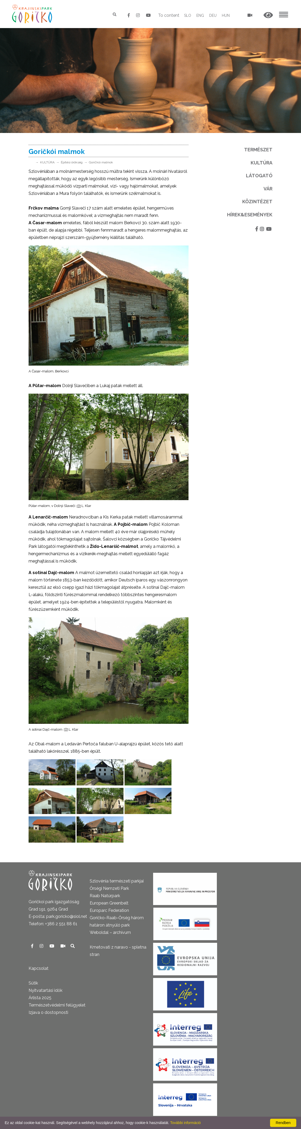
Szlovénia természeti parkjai (117, 881)
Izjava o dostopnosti (48, 1012)
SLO (187, 15)
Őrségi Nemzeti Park (109, 888)
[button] (268, 15)
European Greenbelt (109, 903)
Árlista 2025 (40, 997)
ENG (200, 15)
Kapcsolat (39, 968)
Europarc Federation (109, 910)
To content (168, 15)
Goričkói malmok (101, 162)
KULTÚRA (47, 162)
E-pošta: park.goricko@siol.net (58, 916)
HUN (226, 15)
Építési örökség (72, 162)
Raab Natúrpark (105, 895)
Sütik (33, 983)
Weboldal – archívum (110, 932)
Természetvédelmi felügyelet (57, 1005)
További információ (185, 1123)
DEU (213, 15)
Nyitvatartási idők (45, 990)
